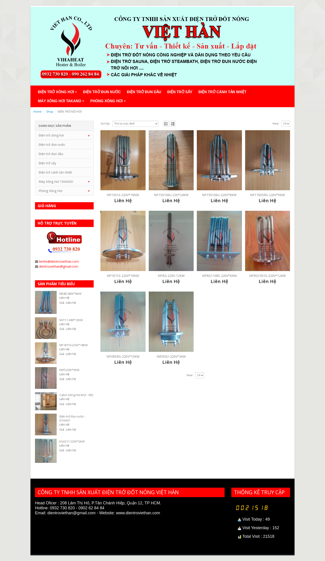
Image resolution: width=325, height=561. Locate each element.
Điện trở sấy (179, 92)
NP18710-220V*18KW (73, 345)
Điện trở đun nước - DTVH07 (72, 418)
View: (275, 123)
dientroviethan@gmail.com (58, 266)
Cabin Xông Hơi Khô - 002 (76, 395)
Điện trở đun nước (102, 92)
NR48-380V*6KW (70, 294)
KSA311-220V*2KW (72, 441)
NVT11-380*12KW (71, 320)
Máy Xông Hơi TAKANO (59, 101)
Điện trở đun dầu (144, 92)
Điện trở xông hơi (56, 92)
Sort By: (105, 123)
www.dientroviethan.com (138, 513)
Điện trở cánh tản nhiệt (222, 92)
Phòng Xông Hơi (106, 101)
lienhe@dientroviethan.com (59, 261)
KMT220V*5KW (69, 370)
